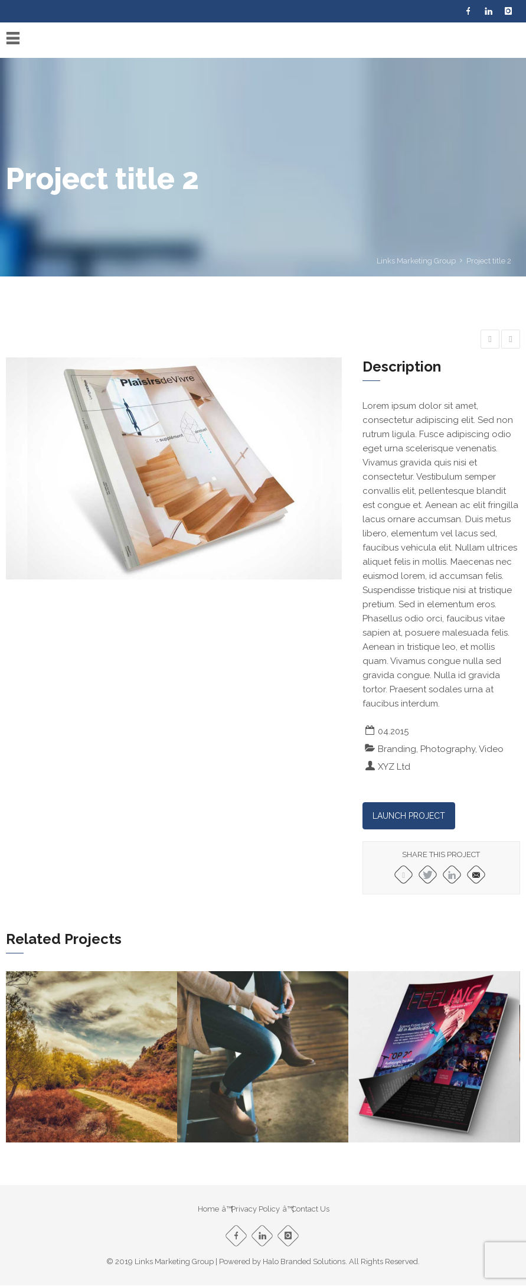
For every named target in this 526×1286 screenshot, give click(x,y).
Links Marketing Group (416, 260)
